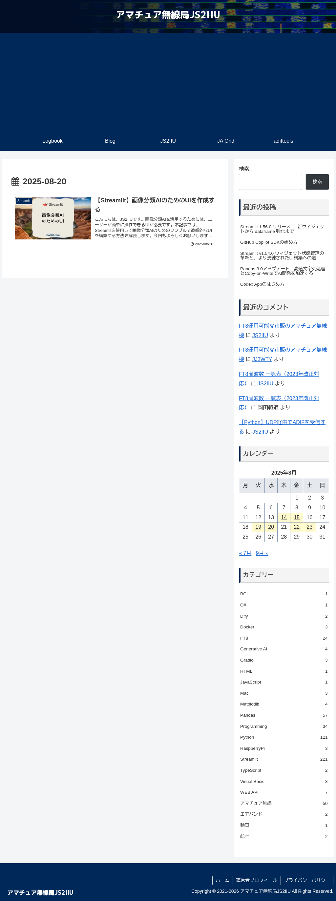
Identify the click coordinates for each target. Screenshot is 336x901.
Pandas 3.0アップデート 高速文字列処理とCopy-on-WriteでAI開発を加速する (282, 271)
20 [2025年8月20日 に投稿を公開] (271, 527)
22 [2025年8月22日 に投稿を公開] (297, 527)
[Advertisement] (168, 82)
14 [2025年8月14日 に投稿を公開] (284, 517)
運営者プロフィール (256, 880)
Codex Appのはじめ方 (262, 284)
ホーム (222, 880)
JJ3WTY (262, 359)
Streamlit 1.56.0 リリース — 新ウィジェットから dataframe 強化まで (282, 229)
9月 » (262, 553)
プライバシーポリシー (307, 880)
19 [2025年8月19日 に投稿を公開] (258, 527)
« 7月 (245, 553)
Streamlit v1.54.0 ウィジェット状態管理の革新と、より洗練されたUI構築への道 (282, 255)
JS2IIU (260, 335)
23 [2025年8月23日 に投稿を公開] (310, 527)
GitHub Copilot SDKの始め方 (269, 242)
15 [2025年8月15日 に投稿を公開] (297, 517)
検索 (244, 169)
